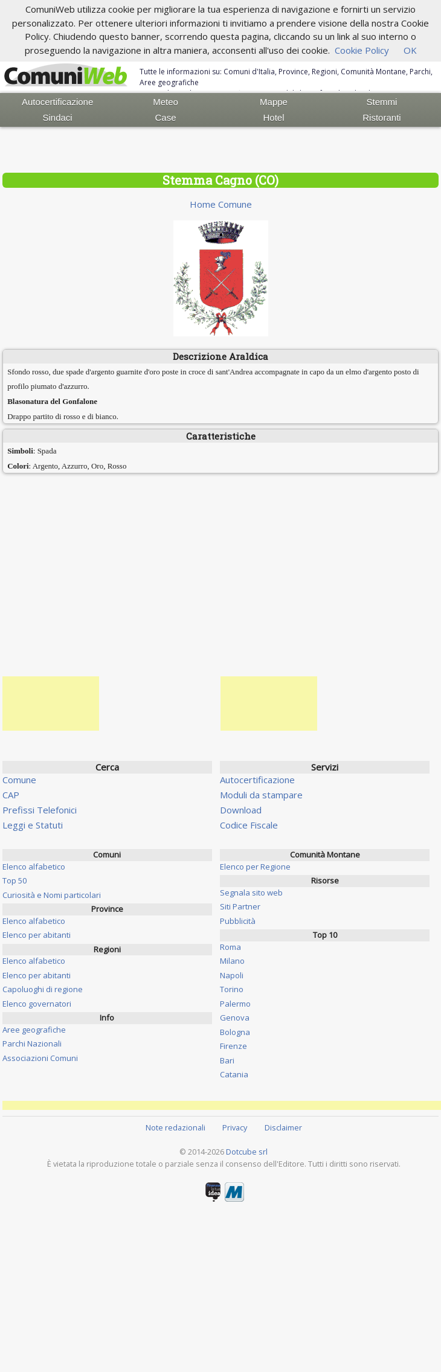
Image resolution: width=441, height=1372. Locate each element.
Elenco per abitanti (36, 934)
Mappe (274, 102)
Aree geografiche (34, 1029)
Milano (232, 960)
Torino (231, 989)
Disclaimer (283, 1127)
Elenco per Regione (255, 866)
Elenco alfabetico (33, 866)
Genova (234, 1017)
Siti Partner (240, 906)
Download (241, 810)
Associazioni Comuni (40, 1058)
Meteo (165, 102)
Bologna (235, 1032)
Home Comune (221, 204)
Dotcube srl (247, 1151)
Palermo (235, 1003)
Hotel (273, 117)
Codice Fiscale (249, 825)
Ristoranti (381, 117)
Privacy (234, 1127)
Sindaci (57, 117)
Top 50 (14, 880)
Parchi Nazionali (32, 1043)
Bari (227, 1060)
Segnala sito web (251, 892)
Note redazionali (175, 1127)
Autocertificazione (57, 102)
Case (165, 117)
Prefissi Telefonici (39, 810)
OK (410, 50)
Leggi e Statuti (32, 825)
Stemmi (382, 102)
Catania (234, 1074)
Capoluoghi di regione (42, 989)
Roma (230, 946)
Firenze (233, 1045)
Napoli (231, 975)
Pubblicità (238, 920)
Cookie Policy (362, 50)
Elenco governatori (36, 1003)
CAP (10, 795)
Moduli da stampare (261, 795)
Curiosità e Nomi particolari (51, 895)
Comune (19, 780)
